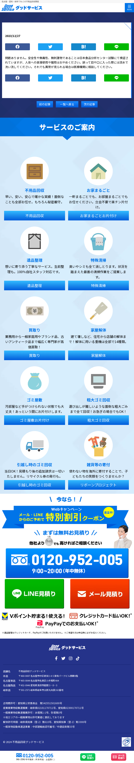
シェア (17, 46)
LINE (116, 46)
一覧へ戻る (67, 104)
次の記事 (89, 104)
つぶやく (50, 46)
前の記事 (45, 104)
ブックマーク (83, 46)
